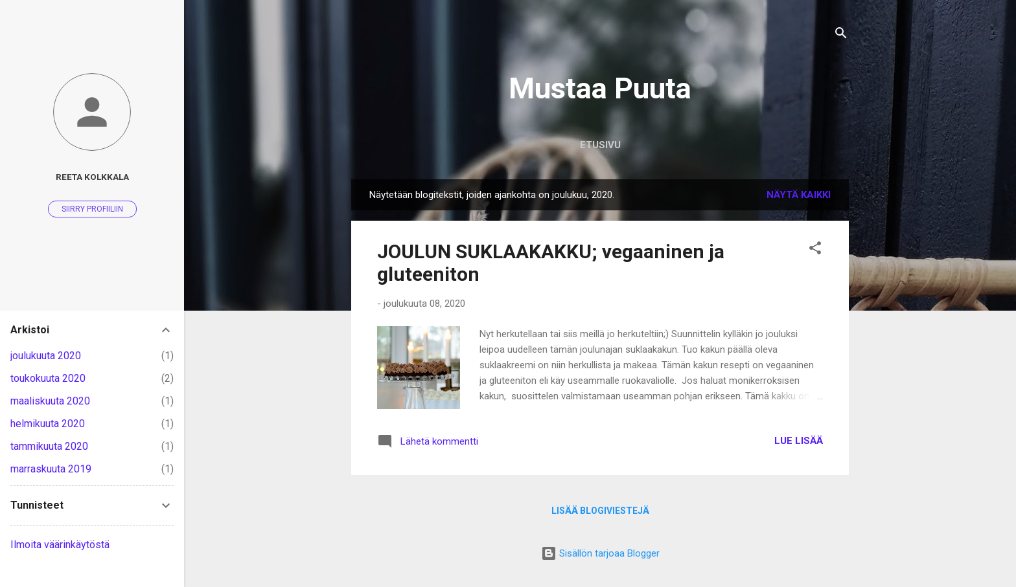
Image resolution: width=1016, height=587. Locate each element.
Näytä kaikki (799, 195)
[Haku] (841, 35)
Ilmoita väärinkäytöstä (60, 544)
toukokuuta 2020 (48, 378)
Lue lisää (798, 441)
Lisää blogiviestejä (600, 510)
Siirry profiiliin (92, 209)
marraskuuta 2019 (50, 469)
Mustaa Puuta (600, 88)
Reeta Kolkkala (92, 177)
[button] (815, 250)
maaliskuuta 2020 (50, 401)
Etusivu (600, 145)
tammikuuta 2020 (49, 446)
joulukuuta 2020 (45, 355)
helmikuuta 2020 (47, 423)
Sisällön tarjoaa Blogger (600, 553)
